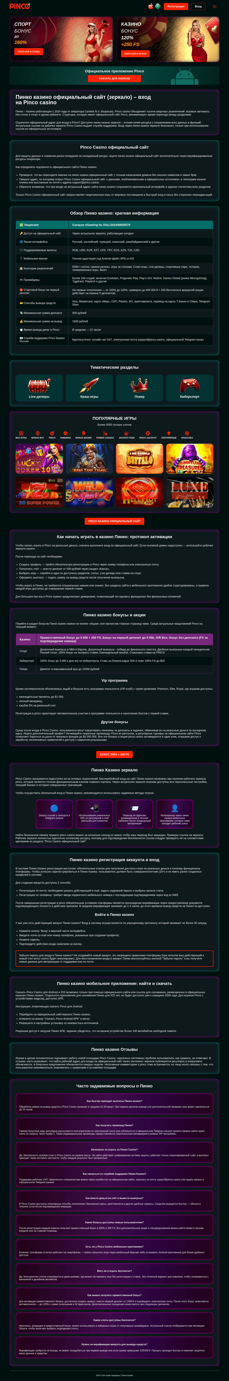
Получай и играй (136, 54)
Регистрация (175, 6)
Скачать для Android (114, 78)
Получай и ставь (29, 51)
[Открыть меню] (214, 6)
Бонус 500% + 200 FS (114, 754)
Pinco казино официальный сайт (114, 521)
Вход (197, 6)
